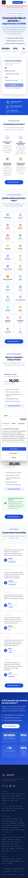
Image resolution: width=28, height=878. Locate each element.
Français (12, 794)
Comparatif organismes (14, 861)
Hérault (21, 820)
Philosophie (4, 798)
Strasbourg (10, 839)
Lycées (22, 861)
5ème (21, 806)
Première (17, 808)
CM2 (14, 806)
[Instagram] (14, 786)
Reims (7, 842)
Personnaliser (14, 453)
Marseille (7, 837)
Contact (10, 863)
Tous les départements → (7, 832)
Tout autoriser (14, 449)
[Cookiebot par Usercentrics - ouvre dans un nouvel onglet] (20, 419)
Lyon (11, 837)
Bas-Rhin (15, 825)
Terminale (22, 808)
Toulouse (16, 837)
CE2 (8, 806)
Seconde (11, 808)
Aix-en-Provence (15, 846)
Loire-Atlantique (13, 823)
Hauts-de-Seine (5, 827)
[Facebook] (3, 786)
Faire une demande (17, 2)
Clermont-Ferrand (6, 846)
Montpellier (4, 839)
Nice (20, 837)
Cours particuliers (8, 871)
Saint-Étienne (13, 842)
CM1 (11, 806)
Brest (21, 846)
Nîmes (16, 844)
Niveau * (7, 77)
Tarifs (13, 859)
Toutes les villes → (15, 850)
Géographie (18, 796)
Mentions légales (12, 874)
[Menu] (25, 2)
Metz (17, 848)
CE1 (5, 806)
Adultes (13, 810)
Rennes (3, 842)
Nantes (24, 837)
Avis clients (18, 859)
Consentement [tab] (6, 423)
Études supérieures (6, 810)
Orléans (3, 850)
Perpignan (12, 848)
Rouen (8, 850)
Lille (21, 839)
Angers (12, 844)
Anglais (17, 794)
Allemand (22, 794)
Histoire (13, 796)
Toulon (19, 842)
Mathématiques (5, 794)
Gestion (12, 800)
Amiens (7, 848)
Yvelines (16, 829)
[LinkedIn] (10, 786)
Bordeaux (16, 839)
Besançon (21, 848)
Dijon (8, 844)
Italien (8, 796)
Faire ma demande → (10, 726)
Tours (3, 848)
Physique (13, 798)
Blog (3, 863)
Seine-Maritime (21, 823)
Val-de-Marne (5, 829)
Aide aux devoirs (5, 800)
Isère (3, 825)
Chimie (18, 798)
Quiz (6, 863)
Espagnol (4, 796)
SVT (9, 798)
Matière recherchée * (10, 71)
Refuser (14, 457)
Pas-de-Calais (8, 818)
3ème (7, 808)
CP (2, 806)
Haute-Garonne (9, 820)
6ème (17, 806)
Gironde (16, 820)
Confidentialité (21, 874)
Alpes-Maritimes (22, 825)
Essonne (11, 829)
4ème (3, 808)
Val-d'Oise (21, 829)
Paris (3, 837)
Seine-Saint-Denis (14, 827)
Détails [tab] (14, 423)
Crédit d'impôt (5, 861)
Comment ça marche (6, 859)
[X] (6, 786)
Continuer (14, 85)
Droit (16, 800)
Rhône (3, 820)
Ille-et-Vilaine (5, 823)
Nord (3, 818)
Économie (23, 798)
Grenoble (4, 844)
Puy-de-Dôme (8, 825)
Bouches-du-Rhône (17, 818)
